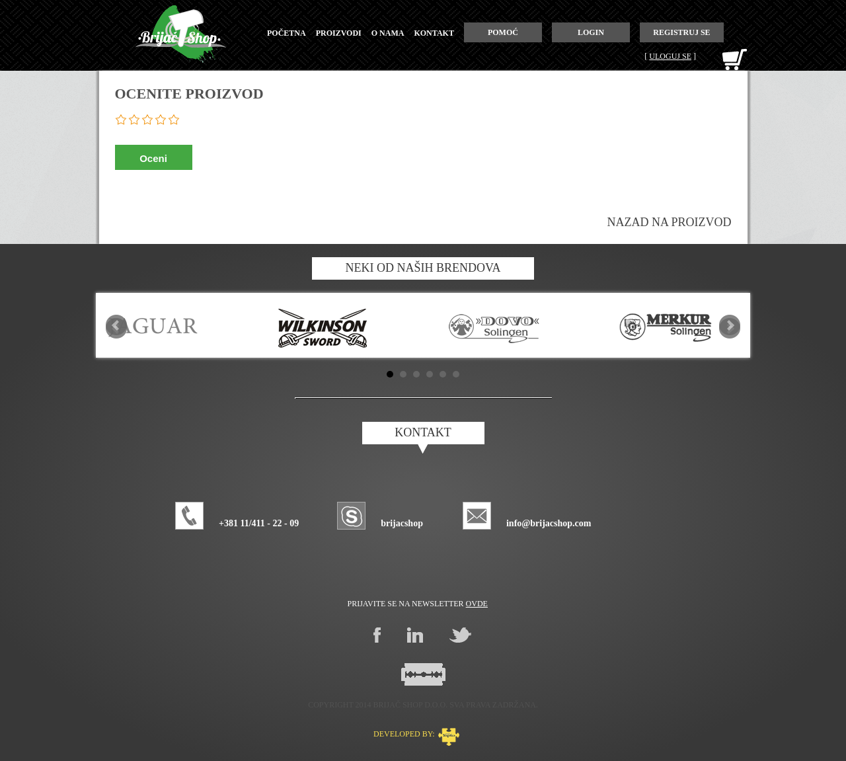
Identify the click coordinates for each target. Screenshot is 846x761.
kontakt (433, 33)
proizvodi (339, 33)
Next (729, 325)
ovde (477, 603)
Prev (116, 325)
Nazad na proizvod (669, 222)
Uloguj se (670, 56)
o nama (387, 33)
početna (286, 33)
